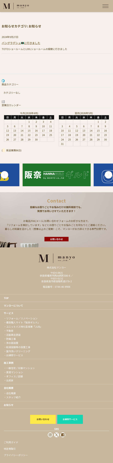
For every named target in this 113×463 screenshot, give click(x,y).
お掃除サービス (14, 355)
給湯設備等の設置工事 (18, 347)
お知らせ (8, 405)
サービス (8, 313)
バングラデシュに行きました (21, 43)
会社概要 (8, 388)
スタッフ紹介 (13, 397)
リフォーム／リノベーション (22, 318)
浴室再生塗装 (13, 335)
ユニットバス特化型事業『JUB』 (24, 326)
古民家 (9, 380)
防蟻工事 (11, 339)
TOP (6, 298)
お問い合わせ (56, 239)
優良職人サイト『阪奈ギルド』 (23, 322)
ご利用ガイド (11, 442)
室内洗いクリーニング (18, 351)
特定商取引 (10, 449)
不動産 (9, 330)
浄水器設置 (12, 343)
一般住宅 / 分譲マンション (20, 368)
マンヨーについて (13, 305)
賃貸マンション (14, 372)
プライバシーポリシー (16, 455)
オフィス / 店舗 (14, 376)
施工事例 (8, 363)
